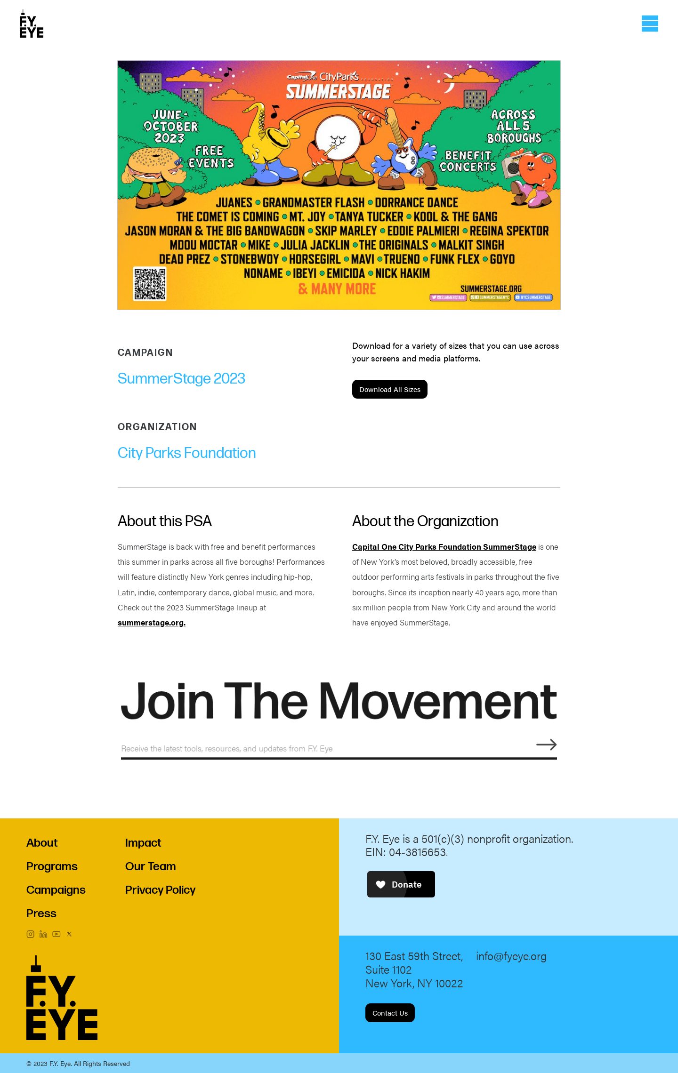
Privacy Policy (160, 890)
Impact (143, 843)
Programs (52, 866)
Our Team (150, 866)
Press (41, 914)
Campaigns (56, 890)
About (42, 843)
